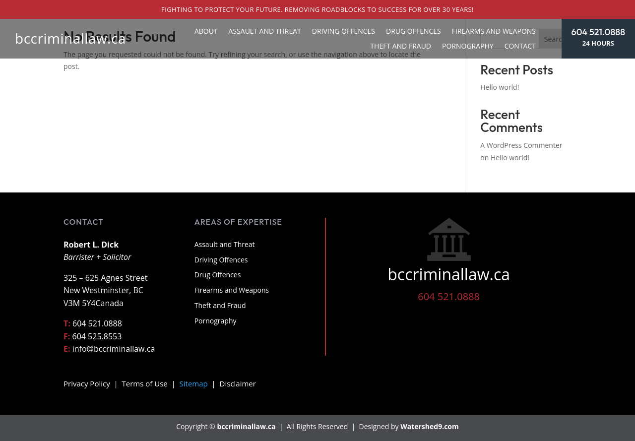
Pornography (468, 47)
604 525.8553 (97, 336)
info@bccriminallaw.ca (113, 348)
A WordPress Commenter (521, 145)
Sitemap (194, 383)
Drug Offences (413, 32)
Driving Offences (343, 32)
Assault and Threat (265, 32)
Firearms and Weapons (494, 32)
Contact (520, 47)
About (206, 32)
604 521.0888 (598, 32)
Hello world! (499, 87)
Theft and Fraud (400, 47)
